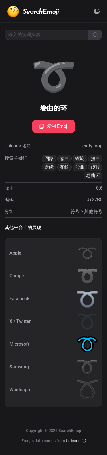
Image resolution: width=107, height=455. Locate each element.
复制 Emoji (53, 126)
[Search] (95, 35)
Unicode (73, 440)
